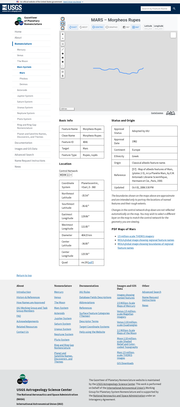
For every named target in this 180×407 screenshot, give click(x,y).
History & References (28, 297)
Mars (22, 72)
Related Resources (27, 326)
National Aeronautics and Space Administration (119, 395)
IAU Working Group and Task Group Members (32, 309)
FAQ (19, 316)
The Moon (22, 61)
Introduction (24, 292)
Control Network (68, 171)
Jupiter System (25, 95)
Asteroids (22, 89)
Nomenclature (23, 43)
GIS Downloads (125, 363)
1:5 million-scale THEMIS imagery (136, 236)
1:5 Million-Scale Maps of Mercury (126, 304)
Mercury (21, 49)
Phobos (24, 78)
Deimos (24, 84)
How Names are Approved (31, 302)
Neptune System (26, 113)
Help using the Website (92, 332)
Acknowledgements (28, 321)
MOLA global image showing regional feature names (146, 240)
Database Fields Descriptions (95, 297)
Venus (20, 55)
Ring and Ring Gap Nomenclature (26, 126)
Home (18, 31)
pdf (91, 262)
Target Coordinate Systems (94, 326)
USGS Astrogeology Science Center (44, 389)
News (18, 166)
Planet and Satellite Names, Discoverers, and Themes (32, 135)
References (85, 308)
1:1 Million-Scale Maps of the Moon (126, 332)
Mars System (24, 66)
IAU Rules (84, 292)
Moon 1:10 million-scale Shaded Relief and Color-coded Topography (127, 343)
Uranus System (25, 107)
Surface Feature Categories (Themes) (94, 315)
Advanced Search (24, 154)
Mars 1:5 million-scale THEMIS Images (126, 355)
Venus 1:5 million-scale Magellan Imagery (126, 314)
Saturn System (24, 101)
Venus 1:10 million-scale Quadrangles (127, 323)
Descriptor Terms (89, 321)
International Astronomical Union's (126, 388)
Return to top (24, 275)
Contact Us (23, 332)
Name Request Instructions (30, 160)
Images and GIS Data (26, 148)
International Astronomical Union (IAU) (40, 404)
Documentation (23, 142)
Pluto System (24, 118)
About (18, 37)
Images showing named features (126, 296)
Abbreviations (87, 302)
